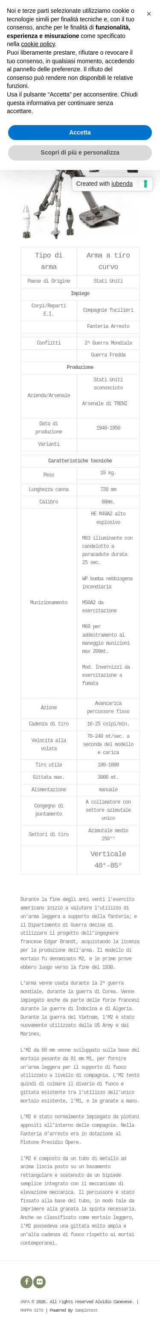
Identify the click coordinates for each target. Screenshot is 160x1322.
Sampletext (86, 1310)
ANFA (24, 1301)
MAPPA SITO (31, 1310)
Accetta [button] (80, 132)
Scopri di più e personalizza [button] (80, 152)
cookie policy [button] (38, 44)
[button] (149, 13)
